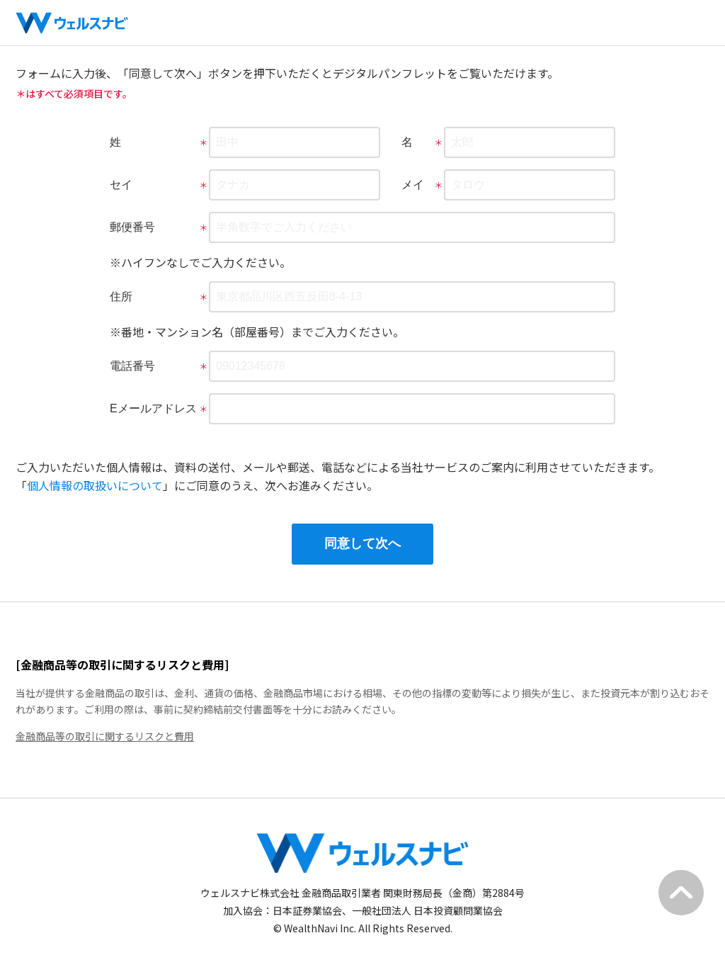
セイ (123, 185)
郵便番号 (134, 227)
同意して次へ (362, 543)
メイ (414, 185)
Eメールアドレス (155, 408)
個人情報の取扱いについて (95, 485)
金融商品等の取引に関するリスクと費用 (105, 736)
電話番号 (134, 366)
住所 (123, 296)
